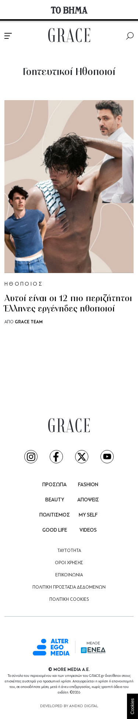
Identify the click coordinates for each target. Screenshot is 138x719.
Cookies (132, 706)
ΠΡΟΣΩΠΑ (54, 485)
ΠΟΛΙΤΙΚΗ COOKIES (69, 599)
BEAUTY (54, 500)
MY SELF (88, 515)
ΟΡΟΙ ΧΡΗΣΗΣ (69, 563)
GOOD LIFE (54, 530)
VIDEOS (88, 530)
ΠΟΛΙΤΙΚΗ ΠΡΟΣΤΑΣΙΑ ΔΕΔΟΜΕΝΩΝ (69, 587)
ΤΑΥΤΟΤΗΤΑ (69, 551)
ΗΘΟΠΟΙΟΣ (23, 284)
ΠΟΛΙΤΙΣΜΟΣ (54, 515)
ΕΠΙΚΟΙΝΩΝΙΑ (69, 575)
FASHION (88, 485)
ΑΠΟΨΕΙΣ (88, 500)
